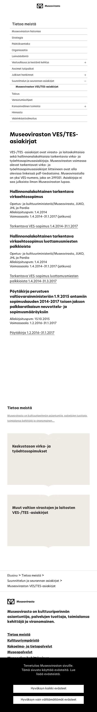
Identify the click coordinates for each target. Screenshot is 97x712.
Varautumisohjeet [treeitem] (22, 100)
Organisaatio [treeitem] (20, 50)
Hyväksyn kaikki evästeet (48, 688)
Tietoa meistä (24, 24)
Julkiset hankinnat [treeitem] (22, 75)
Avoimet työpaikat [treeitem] (23, 69)
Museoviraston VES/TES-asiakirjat (31, 586)
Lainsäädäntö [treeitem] (20, 56)
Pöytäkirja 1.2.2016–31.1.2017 (32, 333)
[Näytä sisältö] (81, 61)
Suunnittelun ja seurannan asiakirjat (33, 581)
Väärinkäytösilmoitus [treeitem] (24, 119)
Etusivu (12, 575)
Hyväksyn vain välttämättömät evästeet (48, 699)
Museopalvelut (19, 652)
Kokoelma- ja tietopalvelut (29, 646)
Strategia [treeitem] (17, 38)
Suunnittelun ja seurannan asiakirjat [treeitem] (33, 81)
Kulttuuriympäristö (23, 640)
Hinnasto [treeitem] (17, 112)
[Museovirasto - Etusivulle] (48, 6)
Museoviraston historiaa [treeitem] (26, 31)
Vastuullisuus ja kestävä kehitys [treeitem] (30, 62)
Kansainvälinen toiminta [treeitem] (26, 106)
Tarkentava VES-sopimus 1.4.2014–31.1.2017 (44, 226)
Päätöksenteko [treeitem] (21, 44)
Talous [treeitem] (16, 94)
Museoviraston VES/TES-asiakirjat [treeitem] (37, 87)
